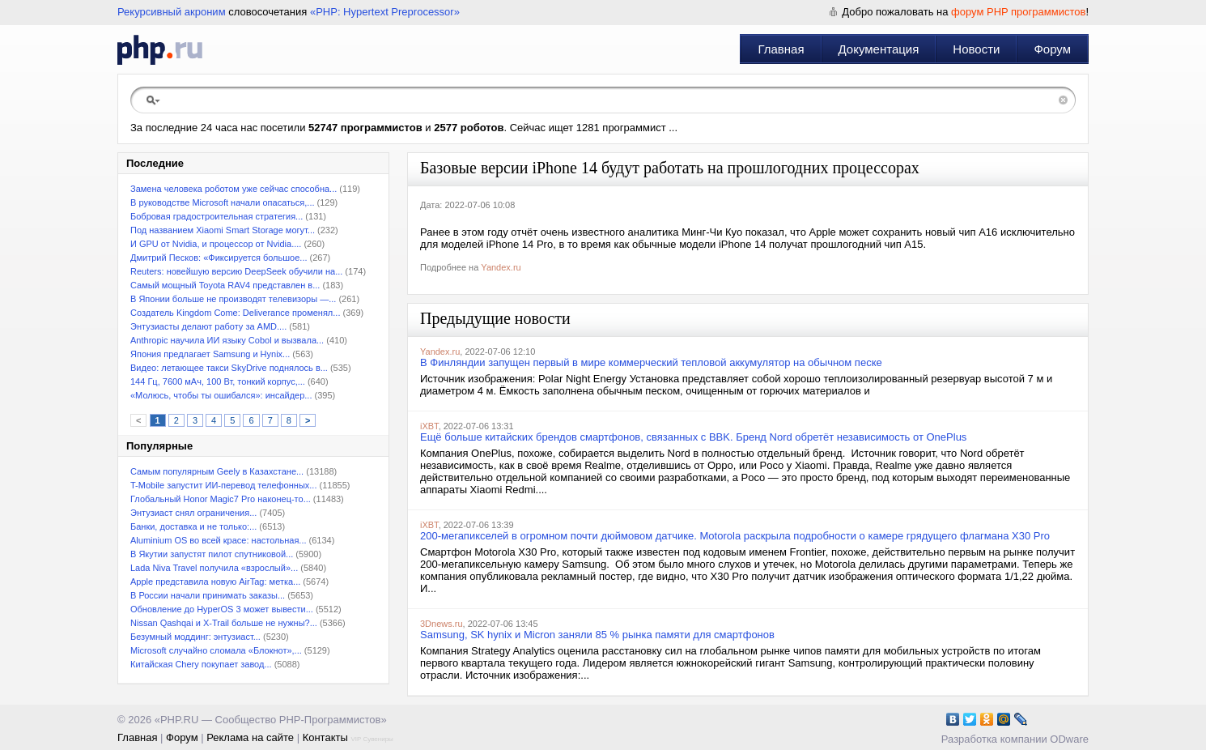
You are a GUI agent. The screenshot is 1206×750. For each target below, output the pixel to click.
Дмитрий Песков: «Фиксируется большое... (219, 257)
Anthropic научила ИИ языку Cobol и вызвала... (227, 340)
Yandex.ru (500, 267)
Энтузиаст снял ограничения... (193, 513)
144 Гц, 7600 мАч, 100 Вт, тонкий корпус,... (217, 381)
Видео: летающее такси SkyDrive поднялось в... (229, 368)
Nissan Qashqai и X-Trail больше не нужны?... (223, 623)
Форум (1052, 49)
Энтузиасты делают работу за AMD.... (208, 326)
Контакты (325, 737)
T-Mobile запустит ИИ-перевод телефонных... (223, 485)
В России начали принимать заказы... (207, 595)
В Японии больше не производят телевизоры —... (233, 299)
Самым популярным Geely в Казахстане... (217, 471)
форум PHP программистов (1018, 12)
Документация (879, 49)
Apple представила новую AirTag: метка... (215, 581)
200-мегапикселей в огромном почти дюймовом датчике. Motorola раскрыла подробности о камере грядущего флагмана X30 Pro (735, 536)
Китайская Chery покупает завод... (201, 664)
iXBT (429, 426)
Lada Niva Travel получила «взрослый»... (214, 568)
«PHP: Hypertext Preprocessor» (385, 12)
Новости (976, 49)
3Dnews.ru (441, 624)
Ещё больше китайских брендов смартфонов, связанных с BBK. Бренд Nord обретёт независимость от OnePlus (693, 437)
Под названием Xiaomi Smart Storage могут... (222, 230)
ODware (1069, 739)
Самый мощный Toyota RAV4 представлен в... (225, 285)
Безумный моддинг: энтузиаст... (195, 636)
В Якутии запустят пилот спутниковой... (211, 554)
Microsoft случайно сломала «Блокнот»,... (216, 650)
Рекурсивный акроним (171, 12)
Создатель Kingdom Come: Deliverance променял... (235, 312)
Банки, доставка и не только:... (193, 526)
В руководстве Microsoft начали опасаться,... (222, 202)
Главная (781, 49)
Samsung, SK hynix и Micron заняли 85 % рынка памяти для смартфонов (597, 635)
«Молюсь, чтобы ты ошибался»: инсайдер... (221, 395)
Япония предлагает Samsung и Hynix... (210, 354)
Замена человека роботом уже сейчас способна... (233, 189)
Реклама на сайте (250, 737)
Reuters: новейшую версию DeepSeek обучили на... (236, 271)
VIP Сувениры (371, 739)
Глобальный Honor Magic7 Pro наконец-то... (220, 499)
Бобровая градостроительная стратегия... (216, 216)
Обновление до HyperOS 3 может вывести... (221, 609)
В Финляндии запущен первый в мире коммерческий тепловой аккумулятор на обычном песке (651, 362)
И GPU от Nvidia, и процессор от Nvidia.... (215, 244)
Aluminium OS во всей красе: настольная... (218, 540)
